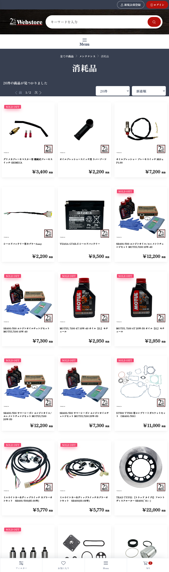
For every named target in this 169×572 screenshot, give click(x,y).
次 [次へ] (38, 92)
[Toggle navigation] (84, 42)
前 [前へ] (18, 92)
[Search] (97, 22)
